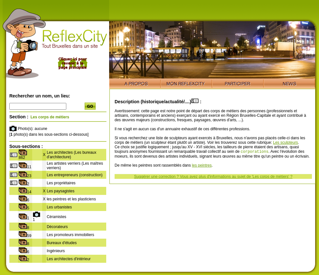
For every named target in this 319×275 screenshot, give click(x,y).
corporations (254, 152)
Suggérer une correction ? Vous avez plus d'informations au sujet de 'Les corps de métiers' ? (213, 177)
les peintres (201, 166)
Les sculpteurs (285, 142)
